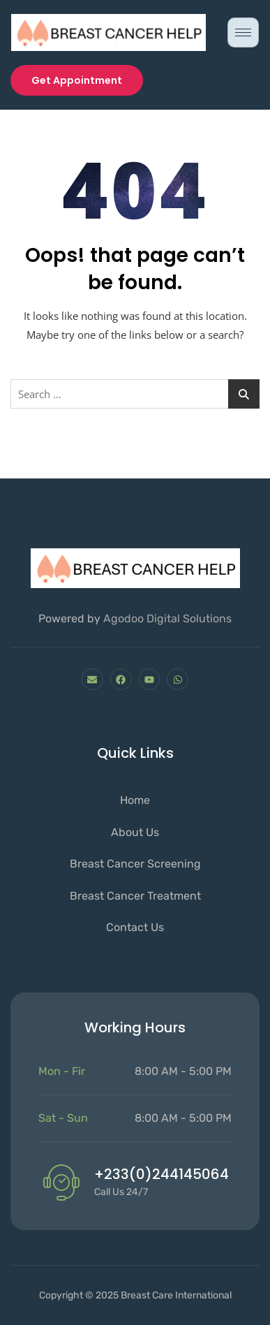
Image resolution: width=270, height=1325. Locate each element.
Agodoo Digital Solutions (167, 618)
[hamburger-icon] (243, 32)
